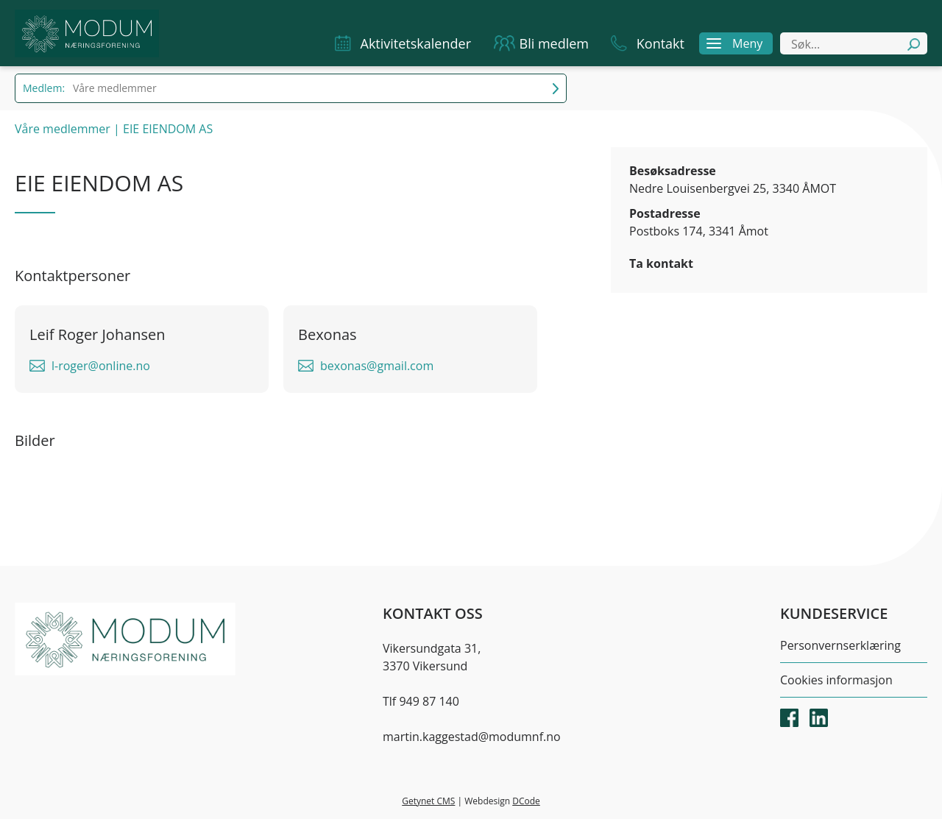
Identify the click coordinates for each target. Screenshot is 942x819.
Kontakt (660, 43)
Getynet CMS (428, 801)
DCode (526, 801)
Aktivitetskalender (416, 43)
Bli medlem (554, 43)
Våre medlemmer (62, 129)
